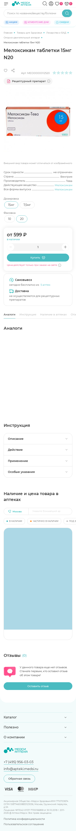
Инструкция (27, 314)
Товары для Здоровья (30, 32)
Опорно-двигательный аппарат (22, 37)
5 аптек (45, 284)
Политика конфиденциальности (24, 818)
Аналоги (9, 314)
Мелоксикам (63, 185)
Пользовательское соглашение (24, 824)
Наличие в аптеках (53, 314)
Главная (8, 32)
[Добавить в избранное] (6, 70)
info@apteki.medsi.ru (21, 769)
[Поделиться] (13, 70)
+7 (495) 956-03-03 (18, 762)
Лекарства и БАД (56, 32)
